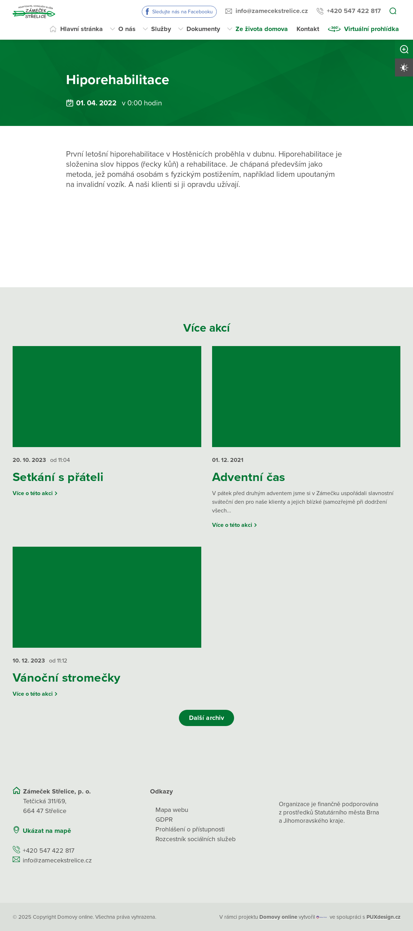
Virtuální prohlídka (371, 29)
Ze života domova (262, 29)
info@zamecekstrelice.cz (272, 11)
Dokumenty (203, 29)
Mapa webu (171, 810)
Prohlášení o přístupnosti (190, 829)
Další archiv (206, 718)
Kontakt (307, 29)
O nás (127, 29)
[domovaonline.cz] (278, 917)
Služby (161, 29)
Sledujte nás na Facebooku (182, 12)
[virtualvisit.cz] (321, 917)
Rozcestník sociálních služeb (195, 839)
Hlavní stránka (81, 29)
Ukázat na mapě (47, 831)
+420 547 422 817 (354, 11)
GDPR (164, 819)
